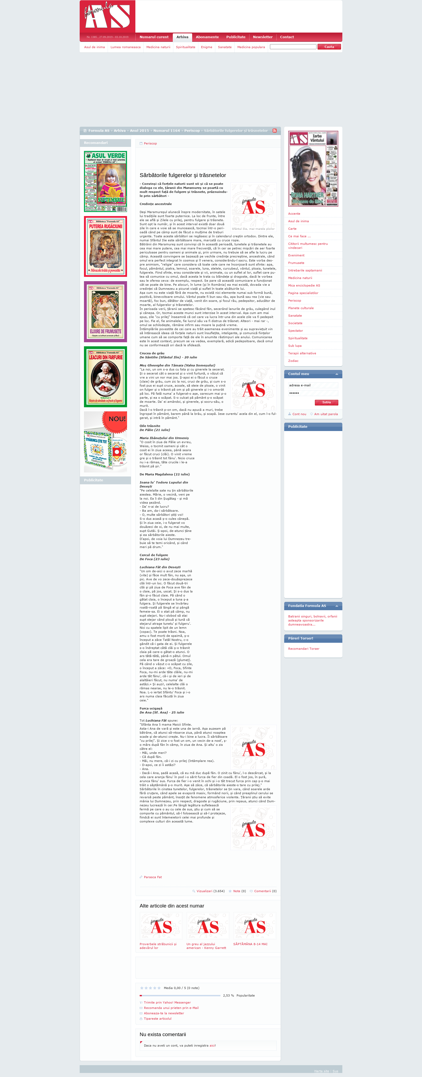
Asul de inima (94, 47)
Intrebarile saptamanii (305, 270)
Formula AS (99, 131)
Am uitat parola (326, 414)
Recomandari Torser (303, 648)
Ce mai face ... (299, 236)
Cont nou (299, 414)
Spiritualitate (185, 47)
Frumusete (296, 262)
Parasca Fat (153, 877)
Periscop (192, 131)
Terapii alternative (302, 353)
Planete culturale (301, 308)
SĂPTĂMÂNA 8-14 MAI (254, 929)
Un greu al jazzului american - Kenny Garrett (208, 930)
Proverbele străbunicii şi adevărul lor (161, 930)
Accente (294, 213)
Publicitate (235, 37)
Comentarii (265, 891)
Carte (292, 228)
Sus (335, 1071)
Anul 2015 (139, 131)
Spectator (295, 330)
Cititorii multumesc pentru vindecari (308, 245)
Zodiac (293, 360)
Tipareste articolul (157, 1018)
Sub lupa (295, 345)
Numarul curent (154, 37)
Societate (295, 323)
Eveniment (296, 255)
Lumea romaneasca (126, 47)
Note (239, 891)
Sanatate (225, 47)
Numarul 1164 (166, 131)
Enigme (206, 47)
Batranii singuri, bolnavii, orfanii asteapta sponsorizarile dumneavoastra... (312, 620)
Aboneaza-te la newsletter (164, 1013)
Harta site (321, 1071)
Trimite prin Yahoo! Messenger (167, 1002)
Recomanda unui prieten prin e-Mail (171, 1007)
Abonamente (207, 37)
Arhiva (182, 37)
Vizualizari (211, 891)
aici (212, 1045)
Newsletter (263, 37)
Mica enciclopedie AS (304, 285)
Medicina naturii (158, 47)
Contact (287, 37)
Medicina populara (251, 47)
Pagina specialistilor (303, 293)
